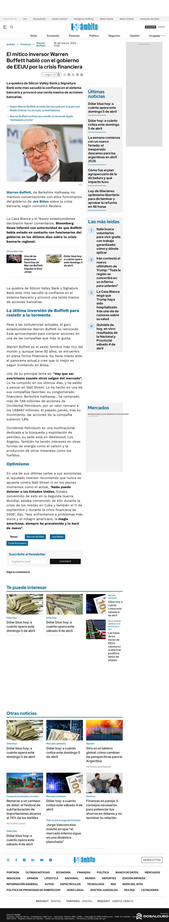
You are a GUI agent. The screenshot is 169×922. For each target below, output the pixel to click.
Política (94, 35)
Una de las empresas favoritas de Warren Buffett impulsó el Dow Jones (33, 264)
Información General (22, 884)
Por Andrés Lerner (16, 823)
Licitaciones (150, 890)
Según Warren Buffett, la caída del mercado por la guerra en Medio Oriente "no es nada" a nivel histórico (45, 108)
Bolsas (101, 414)
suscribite (150, 27)
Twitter (8, 860)
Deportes (109, 878)
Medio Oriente (106, 19)
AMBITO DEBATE (115, 901)
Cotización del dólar (149, 19)
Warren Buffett (40, 44)
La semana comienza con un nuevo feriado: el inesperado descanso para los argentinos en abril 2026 (104, 149)
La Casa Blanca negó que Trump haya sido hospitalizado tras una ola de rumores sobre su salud (108, 305)
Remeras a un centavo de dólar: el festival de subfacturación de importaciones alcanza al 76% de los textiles (23, 809)
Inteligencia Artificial (83, 19)
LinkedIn (32, 860)
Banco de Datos (127, 872)
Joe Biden (58, 536)
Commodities (112, 414)
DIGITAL (48, 901)
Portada (12, 872)
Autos (49, 884)
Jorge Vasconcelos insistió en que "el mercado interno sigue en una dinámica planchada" (63, 833)
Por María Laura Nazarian (98, 766)
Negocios (114, 35)
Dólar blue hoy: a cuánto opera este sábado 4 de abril (60, 626)
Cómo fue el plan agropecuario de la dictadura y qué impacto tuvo (102, 176)
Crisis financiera (17, 543)
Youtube (41, 860)
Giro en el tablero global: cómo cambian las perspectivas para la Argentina (104, 754)
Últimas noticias (38, 872)
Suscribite (65, 561)
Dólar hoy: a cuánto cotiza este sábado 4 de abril (115, 608)
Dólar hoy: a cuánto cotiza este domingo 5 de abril (103, 125)
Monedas (93, 414)
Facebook (16, 860)
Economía (53, 35)
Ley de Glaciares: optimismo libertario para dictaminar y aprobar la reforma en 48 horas (103, 199)
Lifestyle (51, 878)
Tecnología (95, 884)
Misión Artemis (127, 19)
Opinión (134, 35)
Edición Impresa (134, 878)
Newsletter (161, 35)
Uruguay (154, 35)
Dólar (33, 35)
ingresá (161, 27)
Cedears (124, 414)
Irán (25, 19)
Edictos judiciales (104, 890)
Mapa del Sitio (132, 884)
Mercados (152, 872)
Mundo (90, 878)
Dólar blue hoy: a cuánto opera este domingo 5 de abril (73, 260)
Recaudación (39, 19)
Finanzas (74, 35)
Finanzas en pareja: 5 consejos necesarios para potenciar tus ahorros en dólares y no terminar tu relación (104, 809)
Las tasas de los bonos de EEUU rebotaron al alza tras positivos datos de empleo (114, 646)
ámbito (10, 44)
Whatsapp (50, 860)
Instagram (24, 860)
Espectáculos (70, 884)
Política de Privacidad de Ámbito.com (33, 890)
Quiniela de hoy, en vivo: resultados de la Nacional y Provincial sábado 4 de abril (107, 336)
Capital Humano (59, 19)
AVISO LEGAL (75, 890)
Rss (113, 884)
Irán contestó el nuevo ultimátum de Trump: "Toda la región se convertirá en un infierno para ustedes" (109, 272)
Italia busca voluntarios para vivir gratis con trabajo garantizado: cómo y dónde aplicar (109, 241)
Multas (129, 890)
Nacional (72, 878)
